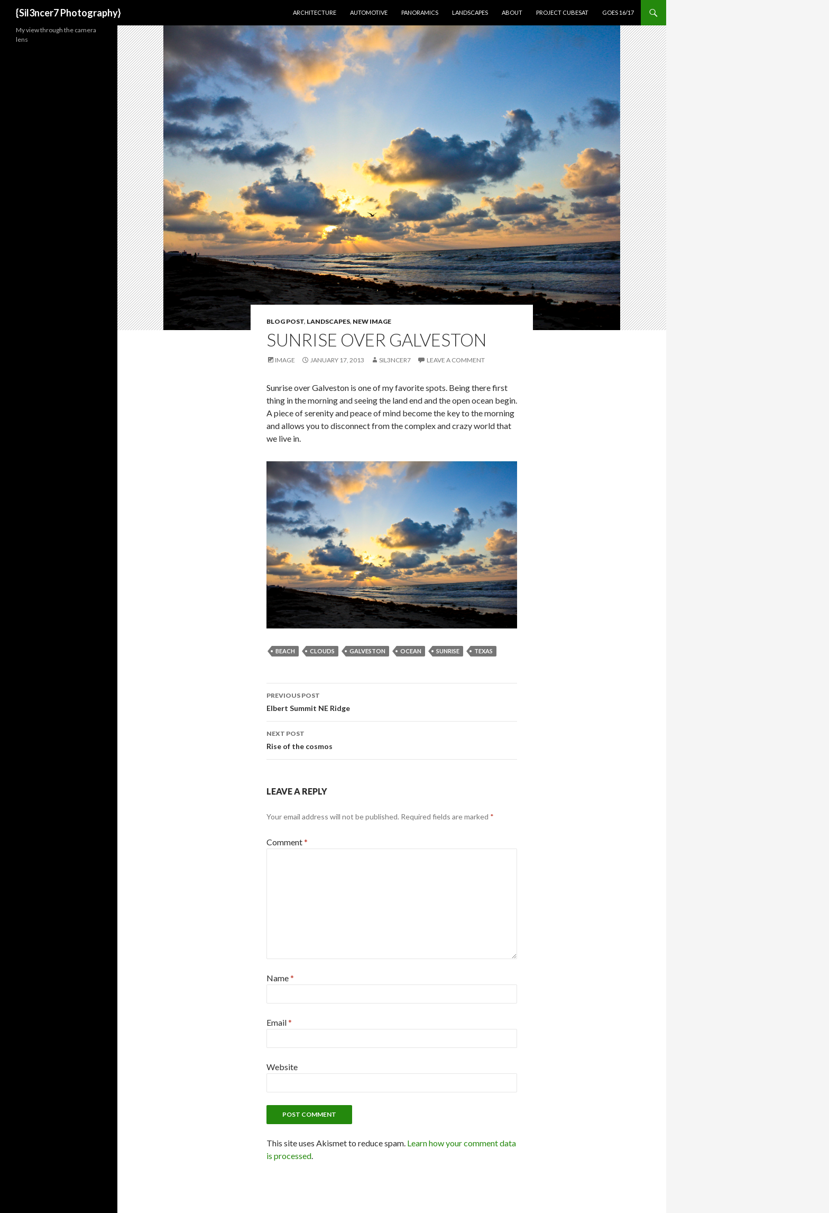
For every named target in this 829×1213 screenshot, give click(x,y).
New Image (372, 321)
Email (279, 1022)
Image (285, 360)
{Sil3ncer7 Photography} (68, 13)
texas (483, 650)
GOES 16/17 (618, 12)
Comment (287, 842)
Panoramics (419, 12)
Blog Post (285, 321)
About (512, 12)
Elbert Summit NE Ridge (391, 701)
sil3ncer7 (395, 360)
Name (280, 978)
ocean (410, 650)
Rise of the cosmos (391, 739)
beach (285, 650)
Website (282, 1067)
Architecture (314, 12)
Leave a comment (456, 360)
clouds (322, 650)
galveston (367, 650)
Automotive (369, 12)
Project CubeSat (562, 12)
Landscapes (470, 12)
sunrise (447, 650)
